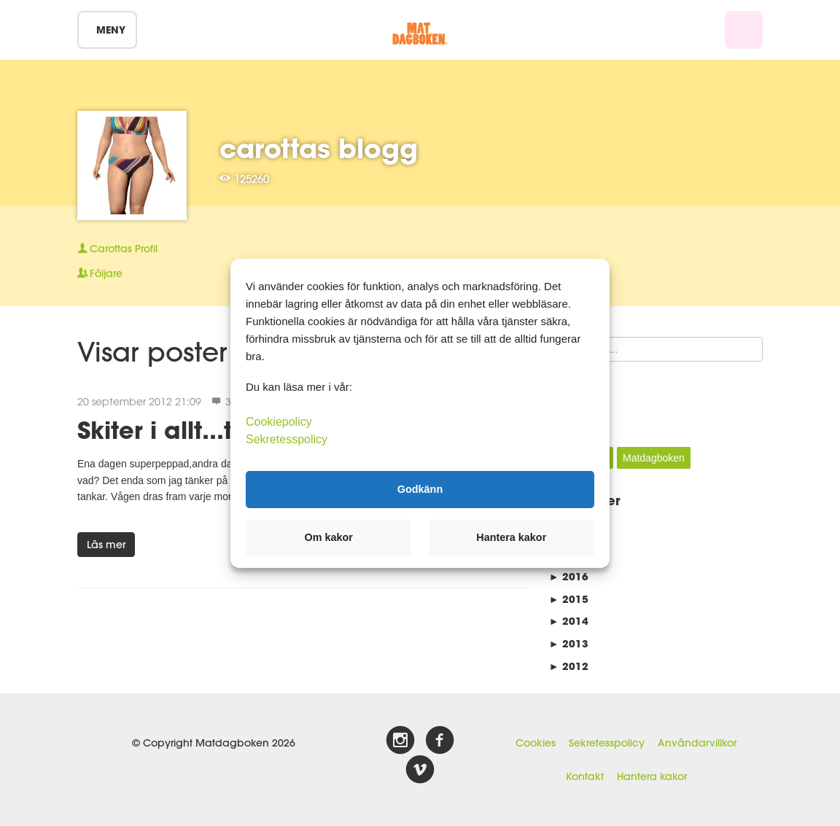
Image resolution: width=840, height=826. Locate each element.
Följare (99, 273)
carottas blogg (318, 147)
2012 (568, 666)
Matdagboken (654, 458)
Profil (117, 248)
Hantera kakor (652, 776)
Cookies (536, 742)
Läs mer (106, 544)
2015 (568, 599)
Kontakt (585, 776)
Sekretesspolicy (607, 742)
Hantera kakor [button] (511, 537)
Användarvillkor (697, 742)
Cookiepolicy (279, 421)
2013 (568, 643)
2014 (568, 621)
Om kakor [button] (329, 537)
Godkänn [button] (420, 489)
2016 (568, 576)
